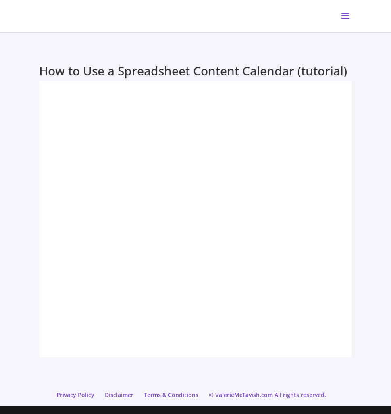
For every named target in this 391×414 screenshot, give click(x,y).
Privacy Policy (75, 395)
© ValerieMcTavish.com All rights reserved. (267, 395)
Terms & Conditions (171, 395)
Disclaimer (119, 395)
